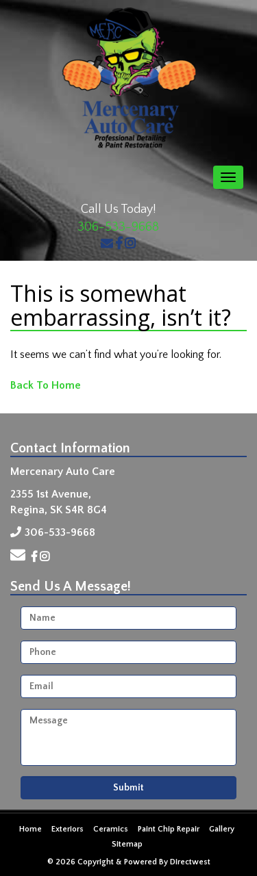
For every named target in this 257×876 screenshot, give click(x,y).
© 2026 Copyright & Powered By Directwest (128, 862)
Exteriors (67, 829)
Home (30, 829)
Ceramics (110, 829)
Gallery (221, 829)
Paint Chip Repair (168, 829)
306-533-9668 (118, 227)
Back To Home (45, 385)
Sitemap (127, 844)
